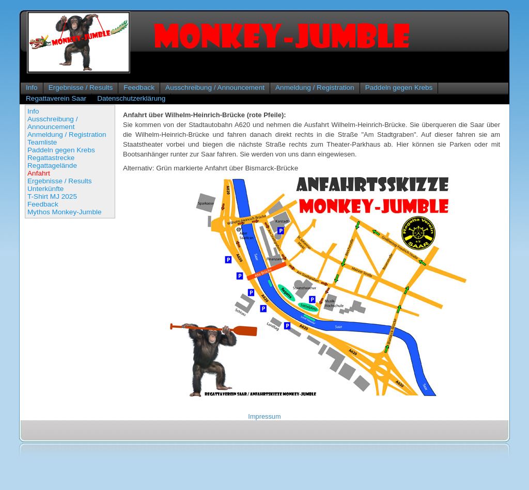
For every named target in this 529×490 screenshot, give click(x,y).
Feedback (138, 87)
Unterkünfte (45, 189)
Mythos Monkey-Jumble (64, 212)
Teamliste (42, 142)
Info (32, 87)
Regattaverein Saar (56, 98)
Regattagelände (52, 165)
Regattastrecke (50, 158)
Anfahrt (38, 173)
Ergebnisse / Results (81, 87)
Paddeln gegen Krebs (399, 87)
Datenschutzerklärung (131, 98)
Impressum (264, 416)
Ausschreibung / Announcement (214, 87)
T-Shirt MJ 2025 (52, 196)
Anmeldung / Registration (314, 87)
